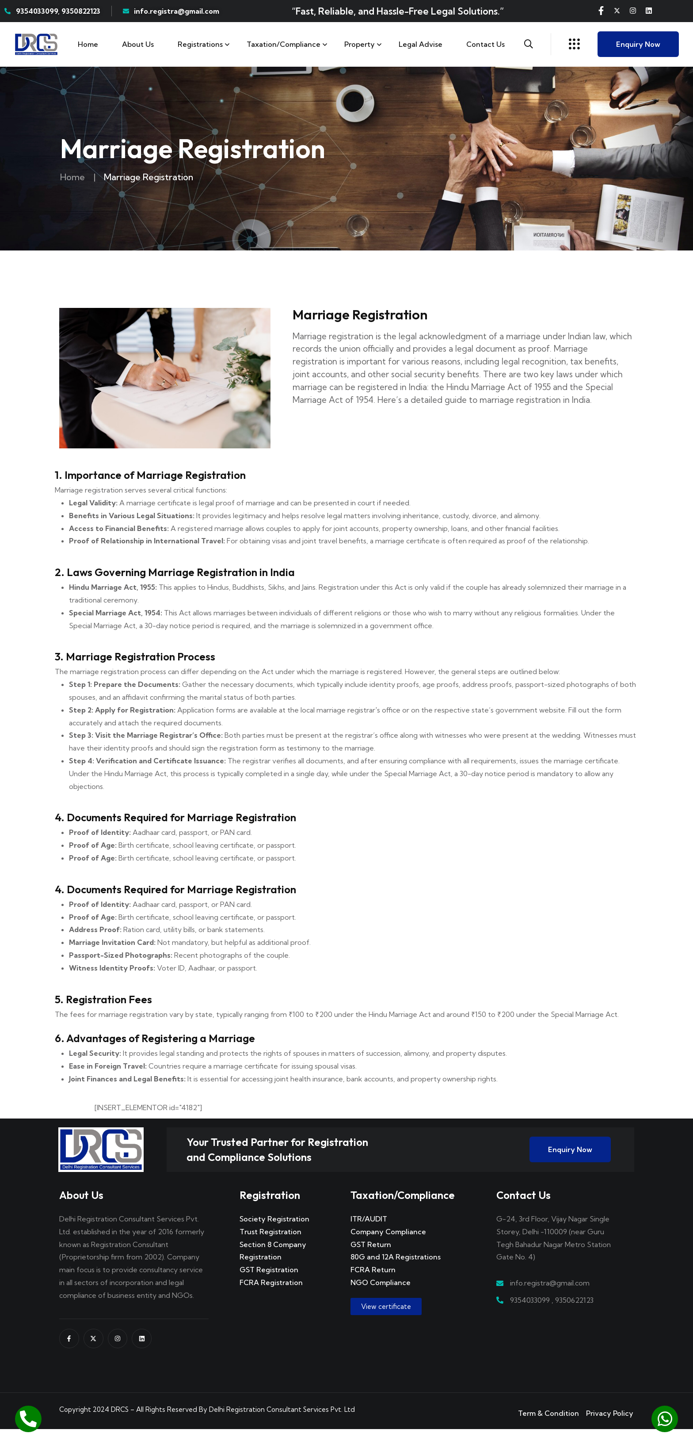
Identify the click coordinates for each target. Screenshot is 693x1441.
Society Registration (274, 1230)
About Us (138, 44)
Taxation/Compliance (283, 44)
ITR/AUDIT (368, 1230)
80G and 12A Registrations (395, 1268)
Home (88, 44)
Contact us (485, 44)
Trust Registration (270, 1243)
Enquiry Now (638, 44)
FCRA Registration (271, 1294)
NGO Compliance (380, 1294)
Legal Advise (420, 44)
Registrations (200, 44)
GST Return (370, 1256)
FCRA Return (373, 1281)
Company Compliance (388, 1243)
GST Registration (269, 1281)
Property (359, 44)
